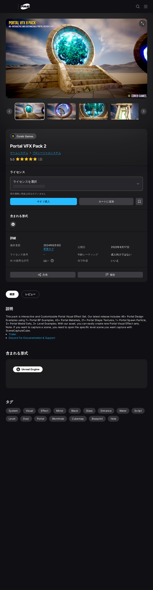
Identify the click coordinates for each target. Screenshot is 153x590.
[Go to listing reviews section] (26, 159)
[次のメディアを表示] (143, 111)
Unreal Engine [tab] (28, 369)
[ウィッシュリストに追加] (139, 201)
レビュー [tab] (30, 294)
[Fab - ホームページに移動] (25, 6)
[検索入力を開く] (138, 6)
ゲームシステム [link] (19, 152)
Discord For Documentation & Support (32, 337)
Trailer (12, 334)
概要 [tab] (12, 294)
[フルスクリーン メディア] (142, 23)
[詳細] (52, 260)
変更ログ (49, 248)
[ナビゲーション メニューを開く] (146, 6)
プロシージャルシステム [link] (47, 152)
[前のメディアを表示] (9, 111)
